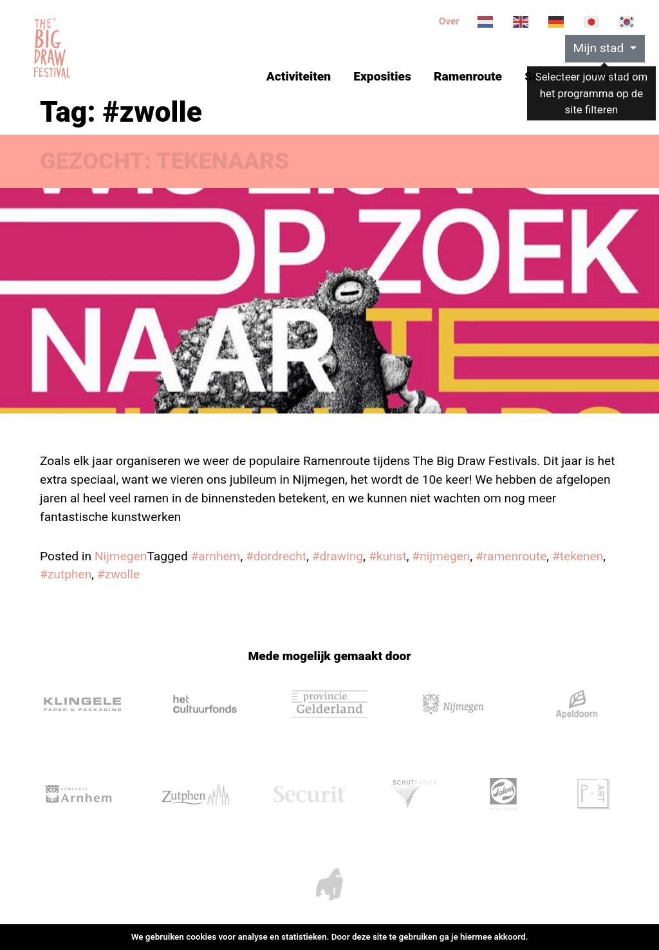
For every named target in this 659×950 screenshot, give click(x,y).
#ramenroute (511, 556)
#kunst (388, 556)
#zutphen (65, 574)
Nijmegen (121, 556)
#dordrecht (276, 556)
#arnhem (216, 556)
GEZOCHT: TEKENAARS (164, 161)
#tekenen (577, 556)
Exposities (382, 76)
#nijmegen (441, 556)
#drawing (338, 556)
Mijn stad (600, 48)
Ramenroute (468, 76)
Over (449, 21)
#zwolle (118, 574)
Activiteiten (298, 76)
